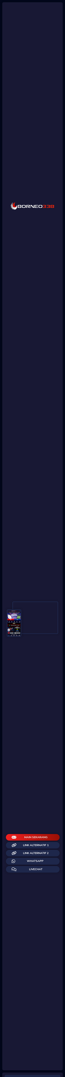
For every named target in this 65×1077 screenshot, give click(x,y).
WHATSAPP (28, 861)
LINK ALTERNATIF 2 (30, 853)
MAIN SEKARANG (29, 837)
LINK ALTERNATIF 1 (30, 845)
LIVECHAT (27, 869)
